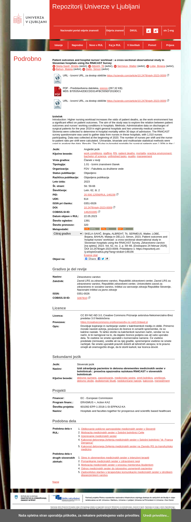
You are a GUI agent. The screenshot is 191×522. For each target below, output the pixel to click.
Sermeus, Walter (126, 66)
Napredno (77, 45)
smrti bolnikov (145, 377)
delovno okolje (85, 380)
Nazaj (56, 481)
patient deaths (126, 153)
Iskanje (59, 45)
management (144, 156)
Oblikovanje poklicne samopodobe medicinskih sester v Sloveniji (118, 428)
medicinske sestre (125, 377)
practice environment (159, 153)
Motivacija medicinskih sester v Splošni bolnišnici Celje (112, 432)
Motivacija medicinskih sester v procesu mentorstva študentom (117, 464)
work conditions (93, 153)
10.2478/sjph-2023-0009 (98, 207)
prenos (104, 88)
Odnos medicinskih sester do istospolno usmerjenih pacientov (117, 468)
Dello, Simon (93, 69)
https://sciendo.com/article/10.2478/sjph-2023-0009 (136, 75)
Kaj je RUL (115, 45)
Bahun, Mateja (64, 69)
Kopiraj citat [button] (91, 255)
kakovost (148, 380)
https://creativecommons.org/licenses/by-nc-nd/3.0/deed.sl (114, 322)
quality (131, 156)
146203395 (90, 211)
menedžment (162, 380)
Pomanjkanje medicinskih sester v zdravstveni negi (110, 461)
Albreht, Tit (98, 66)
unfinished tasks (117, 156)
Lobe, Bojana (157, 66)
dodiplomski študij (105, 380)
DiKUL (133, 30)
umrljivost (159, 377)
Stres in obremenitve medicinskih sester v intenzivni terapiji (115, 457)
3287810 (82, 297)
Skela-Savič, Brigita (67, 66)
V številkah (133, 45)
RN (115, 153)
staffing (107, 153)
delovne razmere (87, 377)
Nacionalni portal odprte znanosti (79, 30)
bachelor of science (95, 156)
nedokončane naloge (129, 380)
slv (165, 30)
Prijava (170, 45)
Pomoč (152, 45)
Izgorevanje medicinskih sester (99, 436)
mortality (141, 153)
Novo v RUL (96, 45)
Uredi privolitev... (156, 515)
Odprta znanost (115, 30)
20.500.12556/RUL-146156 (99, 194)
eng (172, 30)
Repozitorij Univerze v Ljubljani (96, 6)
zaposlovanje (105, 377)
